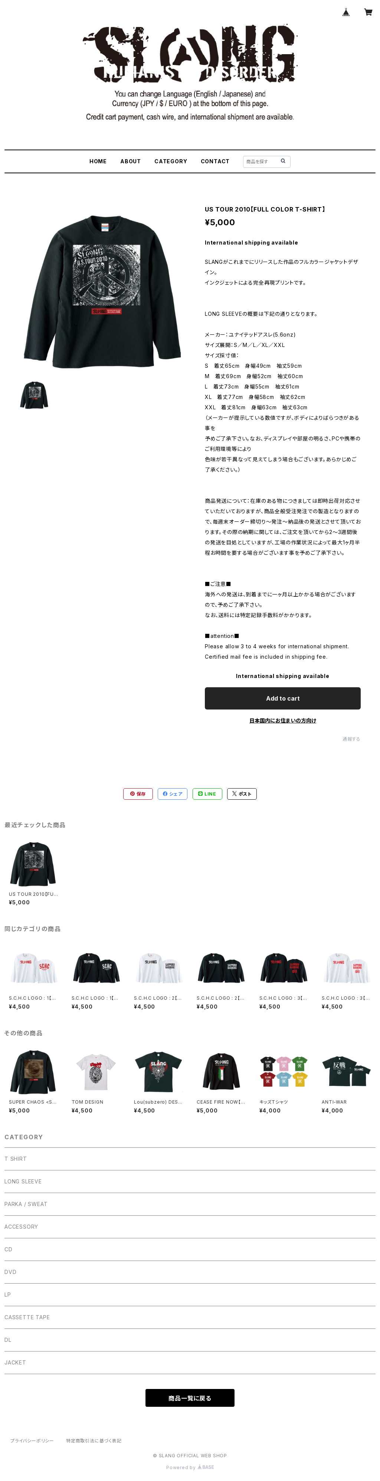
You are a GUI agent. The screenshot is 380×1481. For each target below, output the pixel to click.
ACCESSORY (21, 1226)
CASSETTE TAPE (27, 1317)
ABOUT (130, 161)
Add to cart (283, 698)
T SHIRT (15, 1159)
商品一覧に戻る (190, 1398)
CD (8, 1249)
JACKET (15, 1362)
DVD (10, 1272)
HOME (98, 161)
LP (7, 1294)
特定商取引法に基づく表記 (94, 1441)
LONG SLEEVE (23, 1181)
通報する (352, 739)
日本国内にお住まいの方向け (282, 720)
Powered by (190, 1467)
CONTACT (215, 161)
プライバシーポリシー (32, 1441)
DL (8, 1340)
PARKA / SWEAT (26, 1204)
